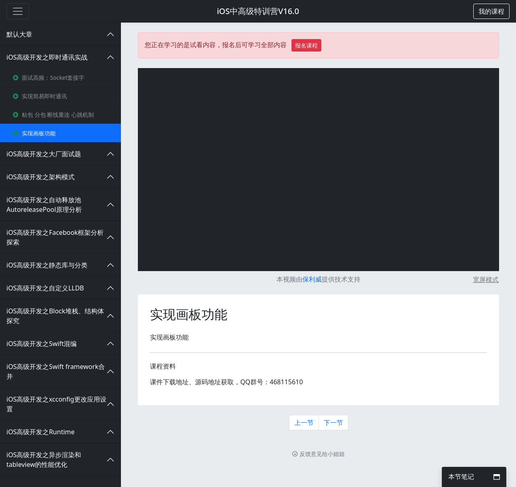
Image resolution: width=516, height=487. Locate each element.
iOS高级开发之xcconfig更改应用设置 (56, 404)
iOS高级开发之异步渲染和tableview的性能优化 (43, 459)
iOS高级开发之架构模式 (40, 176)
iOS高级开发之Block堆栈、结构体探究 (55, 316)
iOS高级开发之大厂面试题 (43, 153)
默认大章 (19, 34)
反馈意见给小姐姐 (318, 454)
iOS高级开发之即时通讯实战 (46, 57)
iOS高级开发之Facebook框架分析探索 (55, 237)
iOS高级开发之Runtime (40, 431)
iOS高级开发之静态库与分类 (46, 265)
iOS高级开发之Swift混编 (41, 343)
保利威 (312, 279)
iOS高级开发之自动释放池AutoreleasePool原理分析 (44, 204)
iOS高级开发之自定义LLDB (45, 288)
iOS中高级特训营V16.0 (258, 11)
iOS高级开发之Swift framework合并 (55, 371)
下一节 (333, 422)
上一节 (304, 422)
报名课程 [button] (306, 45)
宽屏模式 (486, 279)
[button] (491, 11)
